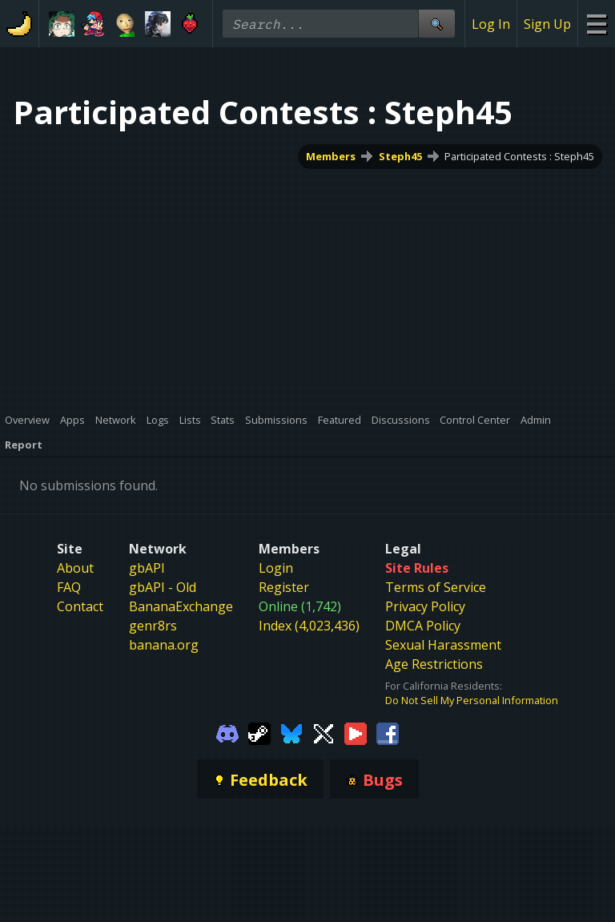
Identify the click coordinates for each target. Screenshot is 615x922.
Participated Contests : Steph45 (519, 156)
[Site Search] (436, 24)
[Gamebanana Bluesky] (291, 732)
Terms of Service (435, 587)
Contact (80, 606)
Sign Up (547, 24)
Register (284, 587)
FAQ (69, 587)
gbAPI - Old (162, 587)
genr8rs (153, 625)
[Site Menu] (596, 23)
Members (331, 156)
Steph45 (400, 156)
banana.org (164, 645)
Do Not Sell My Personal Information (471, 700)
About (75, 568)
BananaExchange (181, 606)
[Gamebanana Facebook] (387, 732)
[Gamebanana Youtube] (355, 732)
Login (276, 568)
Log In (491, 24)
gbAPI (147, 568)
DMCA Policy (422, 625)
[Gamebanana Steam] (259, 732)
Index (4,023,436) (309, 625)
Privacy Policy (425, 606)
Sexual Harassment (443, 645)
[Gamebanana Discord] (227, 732)
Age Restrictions (434, 664)
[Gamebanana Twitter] (323, 732)
